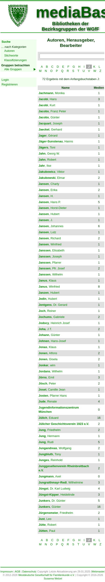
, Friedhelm (50, 430)
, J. (46, 220)
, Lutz (47, 232)
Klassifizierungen (15, 60)
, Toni (47, 147)
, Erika (48, 190)
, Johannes (51, 226)
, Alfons (48, 353)
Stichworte (11, 55)
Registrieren (10, 84)
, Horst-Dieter (53, 208)
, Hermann (49, 436)
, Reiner (47, 311)
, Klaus (47, 280)
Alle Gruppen (13, 69)
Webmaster (98, 571)
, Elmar (52, 178)
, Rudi (46, 442)
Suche (6, 41)
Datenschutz (29, 571)
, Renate (48, 401)
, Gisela (48, 359)
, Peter (47, 383)
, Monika (52, 93)
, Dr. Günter (52, 500)
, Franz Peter (52, 111)
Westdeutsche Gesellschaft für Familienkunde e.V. (46, 575)
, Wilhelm (51, 274)
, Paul (47, 531)
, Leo (45, 519)
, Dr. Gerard (53, 305)
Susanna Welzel (53, 578)
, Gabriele (52, 317)
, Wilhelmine (61, 482)
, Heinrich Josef (54, 323)
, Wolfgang (55, 448)
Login (5, 79)
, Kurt (47, 105)
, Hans (48, 99)
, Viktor (51, 171)
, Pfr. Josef (52, 268)
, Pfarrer (50, 262)
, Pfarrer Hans (53, 395)
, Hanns (56, 141)
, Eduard (48, 418)
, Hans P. (50, 202)
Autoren (9, 51)
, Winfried (50, 244)
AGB (17, 571)
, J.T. (45, 329)
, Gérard (48, 135)
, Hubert (49, 214)
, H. (46, 196)
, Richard (50, 238)
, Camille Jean (52, 389)
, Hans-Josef (52, 341)
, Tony (50, 454)
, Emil (46, 377)
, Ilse (45, 165)
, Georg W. (49, 153)
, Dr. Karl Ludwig (54, 488)
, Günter (49, 117)
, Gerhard (50, 129)
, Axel (50, 476)
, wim (47, 365)
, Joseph (50, 123)
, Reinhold (50, 460)
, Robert (47, 159)
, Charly (49, 184)
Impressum (6, 571)
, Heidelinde (57, 494)
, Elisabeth (51, 250)
